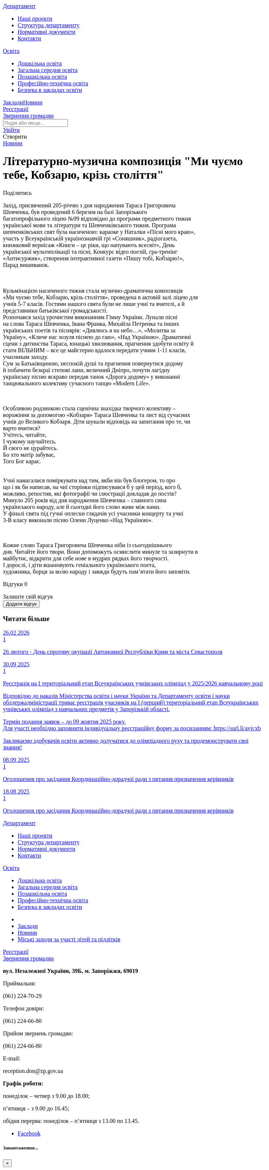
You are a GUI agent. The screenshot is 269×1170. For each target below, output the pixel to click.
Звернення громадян (28, 116)
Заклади (13, 102)
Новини (33, 102)
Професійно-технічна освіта (53, 83)
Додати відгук (21, 604)
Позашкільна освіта (42, 77)
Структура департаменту (48, 25)
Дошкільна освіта (40, 63)
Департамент (19, 6)
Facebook (29, 1133)
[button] (11, 130)
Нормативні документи (46, 32)
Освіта (11, 51)
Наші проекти (35, 18)
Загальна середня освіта (48, 70)
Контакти (29, 38)
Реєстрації (16, 109)
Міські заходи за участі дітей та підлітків (69, 939)
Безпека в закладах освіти (50, 90)
